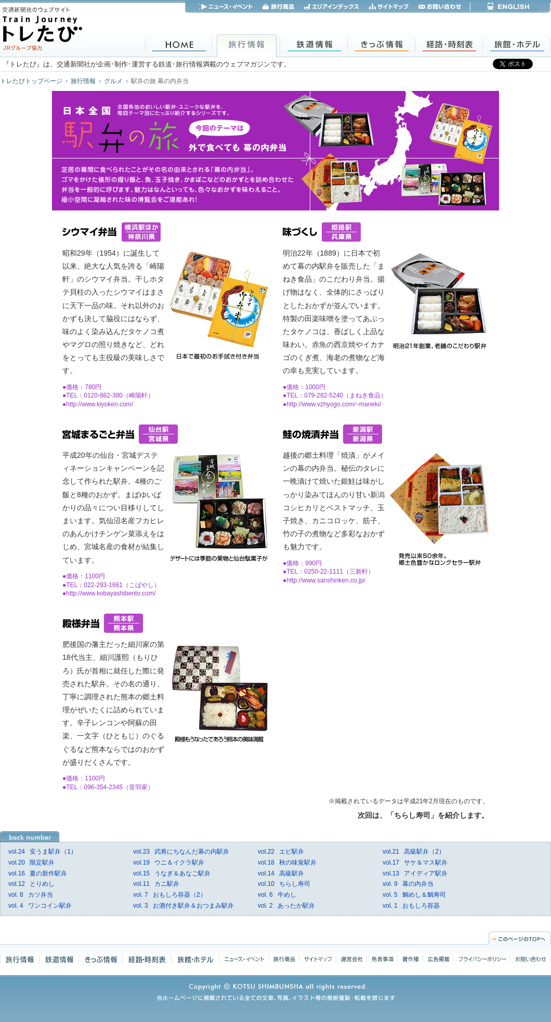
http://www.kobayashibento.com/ (110, 593)
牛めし (277, 894)
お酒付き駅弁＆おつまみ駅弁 (183, 905)
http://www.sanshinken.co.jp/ (325, 580)
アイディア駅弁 (415, 873)
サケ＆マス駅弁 (415, 862)
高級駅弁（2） (414, 851)
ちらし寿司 (284, 883)
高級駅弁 (281, 873)
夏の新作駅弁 (37, 873)
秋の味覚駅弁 (287, 862)
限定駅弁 (31, 862)
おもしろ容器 (411, 905)
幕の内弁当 (408, 883)
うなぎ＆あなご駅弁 (172, 873)
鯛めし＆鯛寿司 (414, 894)
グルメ (113, 81)
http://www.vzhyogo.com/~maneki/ (333, 404)
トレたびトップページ (31, 81)
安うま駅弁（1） (42, 851)
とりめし (31, 883)
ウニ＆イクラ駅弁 (168, 862)
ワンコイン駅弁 (40, 905)
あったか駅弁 (286, 905)
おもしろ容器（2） (169, 894)
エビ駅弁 (281, 851)
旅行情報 (83, 81)
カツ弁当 (30, 894)
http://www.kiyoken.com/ (99, 404)
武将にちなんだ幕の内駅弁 (181, 851)
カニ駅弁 (156, 883)
